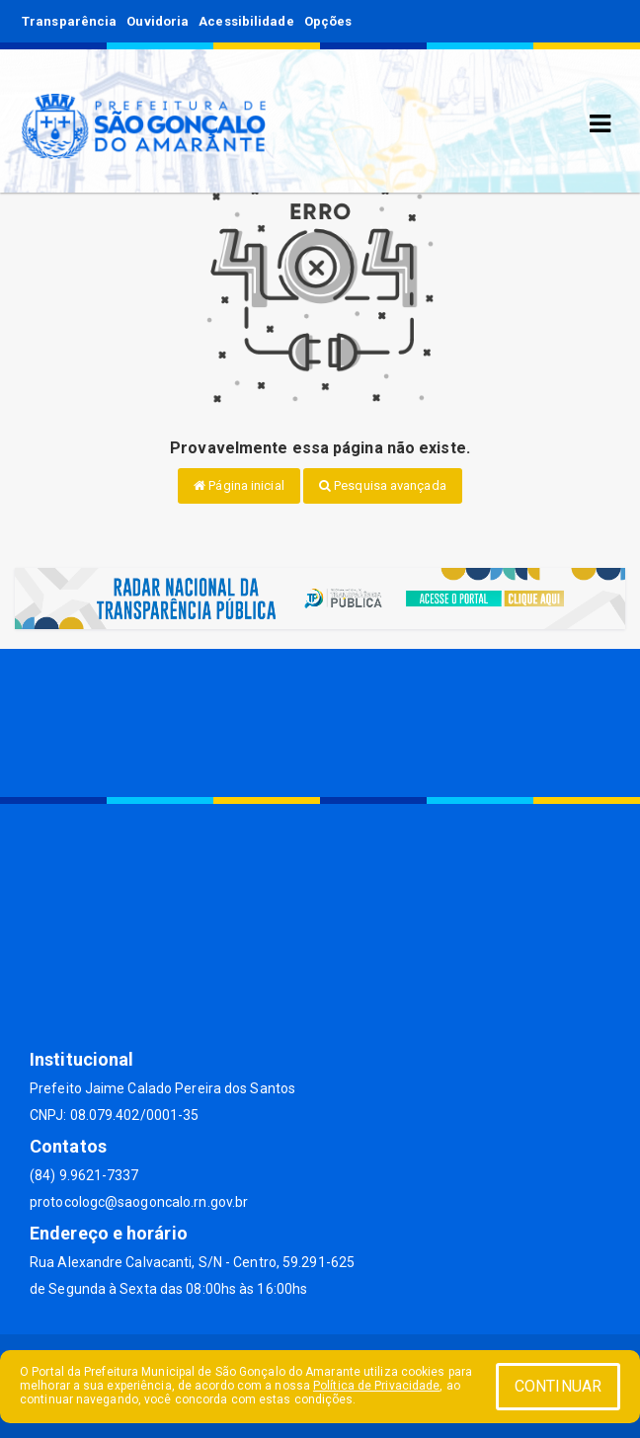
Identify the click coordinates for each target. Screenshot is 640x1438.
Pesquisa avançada (382, 485)
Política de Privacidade (376, 1386)
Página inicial (239, 485)
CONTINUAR (558, 1386)
